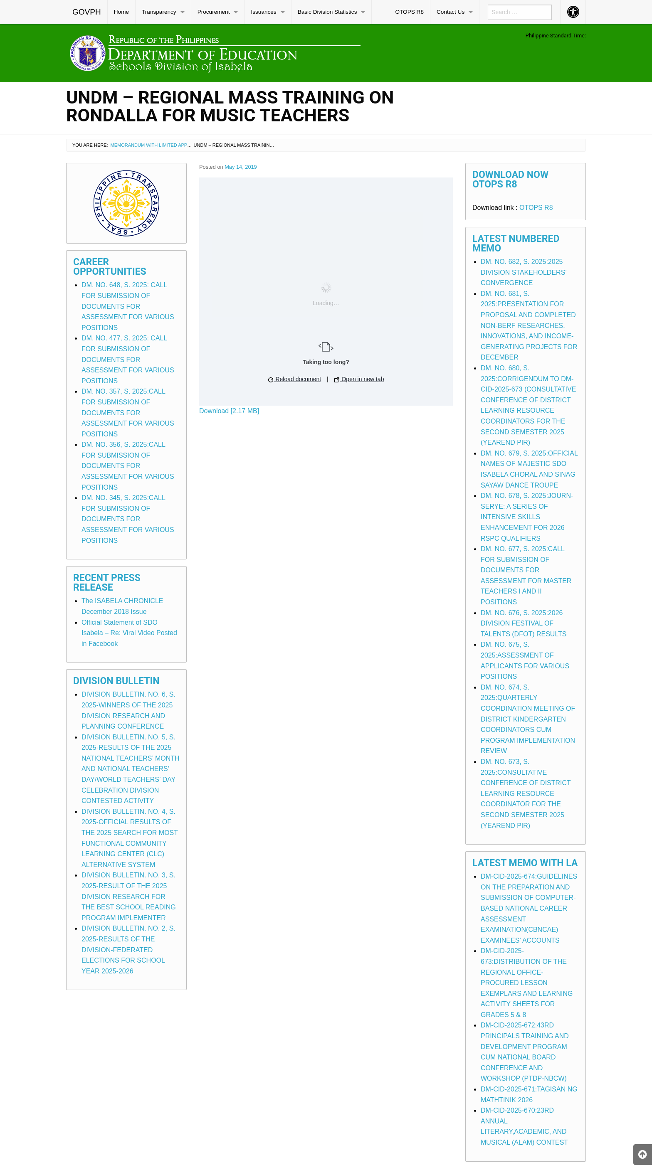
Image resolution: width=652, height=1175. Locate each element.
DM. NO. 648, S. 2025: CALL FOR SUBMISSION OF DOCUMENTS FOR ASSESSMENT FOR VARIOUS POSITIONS (128, 306)
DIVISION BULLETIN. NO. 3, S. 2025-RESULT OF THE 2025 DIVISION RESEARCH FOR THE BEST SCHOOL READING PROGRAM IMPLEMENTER (129, 896)
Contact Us (450, 12)
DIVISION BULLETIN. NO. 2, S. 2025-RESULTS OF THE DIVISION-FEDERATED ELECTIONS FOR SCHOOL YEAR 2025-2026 (128, 949)
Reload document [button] (294, 379)
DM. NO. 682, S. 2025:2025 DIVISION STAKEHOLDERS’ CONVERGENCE (523, 272)
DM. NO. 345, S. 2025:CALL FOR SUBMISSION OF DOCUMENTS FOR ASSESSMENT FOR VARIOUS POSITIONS (128, 519)
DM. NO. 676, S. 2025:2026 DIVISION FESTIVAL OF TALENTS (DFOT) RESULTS (524, 623)
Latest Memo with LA (525, 863)
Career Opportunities (109, 266)
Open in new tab (359, 379)
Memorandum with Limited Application (159, 145)
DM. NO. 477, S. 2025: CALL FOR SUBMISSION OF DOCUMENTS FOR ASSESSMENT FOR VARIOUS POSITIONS (128, 359)
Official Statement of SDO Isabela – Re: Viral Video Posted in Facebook (129, 633)
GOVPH (86, 11)
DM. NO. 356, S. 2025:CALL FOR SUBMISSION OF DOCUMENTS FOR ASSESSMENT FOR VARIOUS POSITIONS (128, 465)
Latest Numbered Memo (516, 243)
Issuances (263, 12)
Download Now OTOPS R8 (510, 179)
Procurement (214, 12)
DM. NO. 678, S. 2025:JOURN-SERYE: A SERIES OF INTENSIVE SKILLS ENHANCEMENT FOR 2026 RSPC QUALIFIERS (527, 517)
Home (121, 12)
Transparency (159, 12)
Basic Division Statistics (327, 12)
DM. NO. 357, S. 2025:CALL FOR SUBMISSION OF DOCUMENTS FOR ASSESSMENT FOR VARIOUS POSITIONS (128, 412)
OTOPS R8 (409, 12)
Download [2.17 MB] (229, 410)
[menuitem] (87, 12)
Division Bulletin (116, 681)
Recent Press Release (107, 582)
